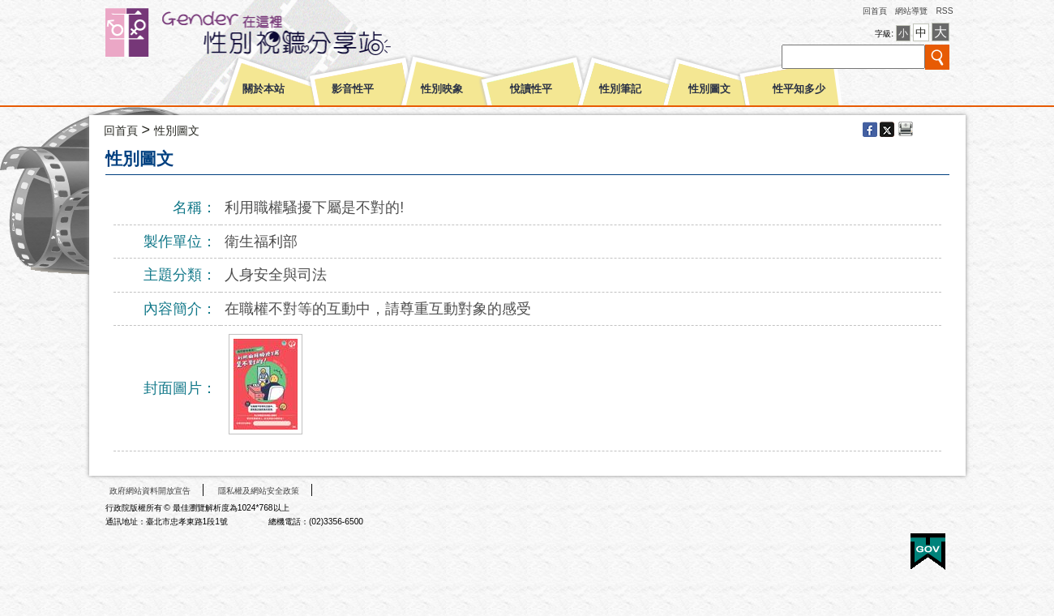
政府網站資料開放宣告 (150, 490)
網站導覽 (911, 10)
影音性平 (353, 89)
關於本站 (263, 89)
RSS (944, 10)
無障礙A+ (866, 545)
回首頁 (875, 10)
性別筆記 (620, 89)
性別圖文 (709, 89)
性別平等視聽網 (277, 32)
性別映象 (442, 89)
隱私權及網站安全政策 (258, 490)
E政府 (927, 551)
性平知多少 (799, 89)
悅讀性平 (531, 89)
